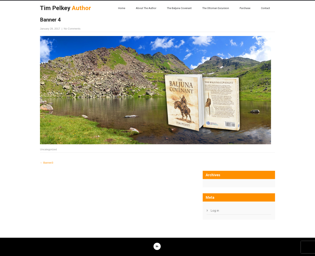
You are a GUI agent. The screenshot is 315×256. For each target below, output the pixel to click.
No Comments (72, 28)
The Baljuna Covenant (179, 8)
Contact (265, 8)
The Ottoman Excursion (215, 8)
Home (121, 8)
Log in (215, 210)
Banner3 (46, 162)
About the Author (146, 8)
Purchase (245, 8)
